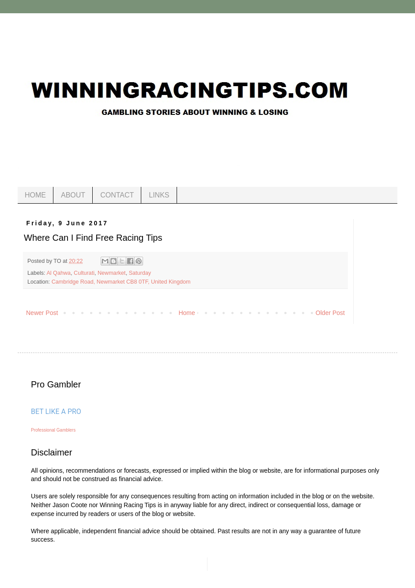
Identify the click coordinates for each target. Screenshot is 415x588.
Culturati (84, 273)
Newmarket (112, 273)
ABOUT (73, 195)
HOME (35, 195)
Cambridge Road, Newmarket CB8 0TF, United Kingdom (121, 282)
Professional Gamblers (53, 430)
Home (186, 312)
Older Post (330, 312)
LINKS (159, 195)
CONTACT (117, 195)
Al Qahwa (58, 273)
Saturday (140, 273)
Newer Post (42, 312)
